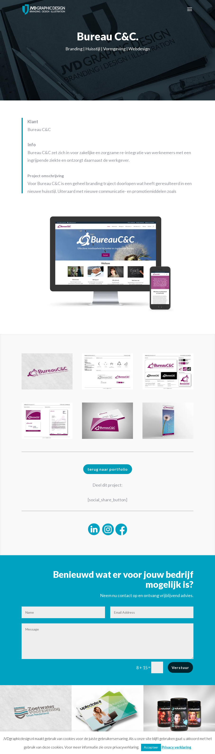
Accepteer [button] (151, 747)
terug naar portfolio (107, 469)
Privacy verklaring (176, 747)
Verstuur (180, 667)
